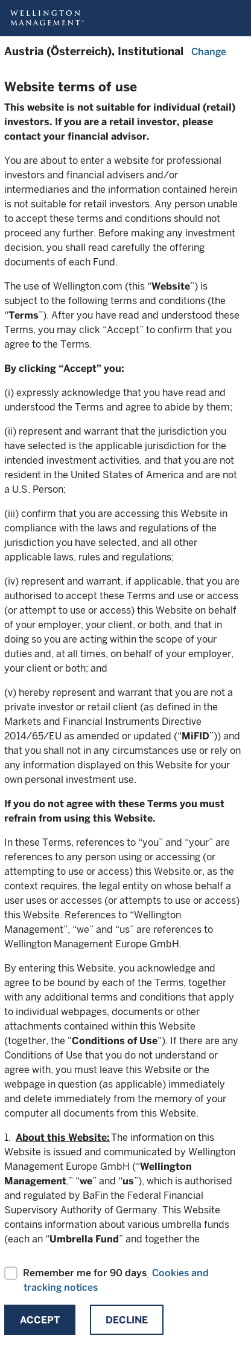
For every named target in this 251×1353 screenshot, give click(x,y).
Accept (40, 1320)
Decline (127, 1320)
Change (208, 51)
